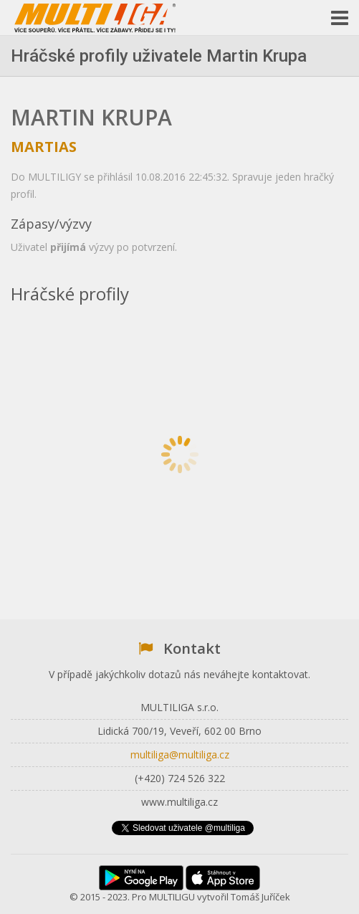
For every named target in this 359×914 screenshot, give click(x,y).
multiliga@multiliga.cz (179, 754)
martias (44, 146)
